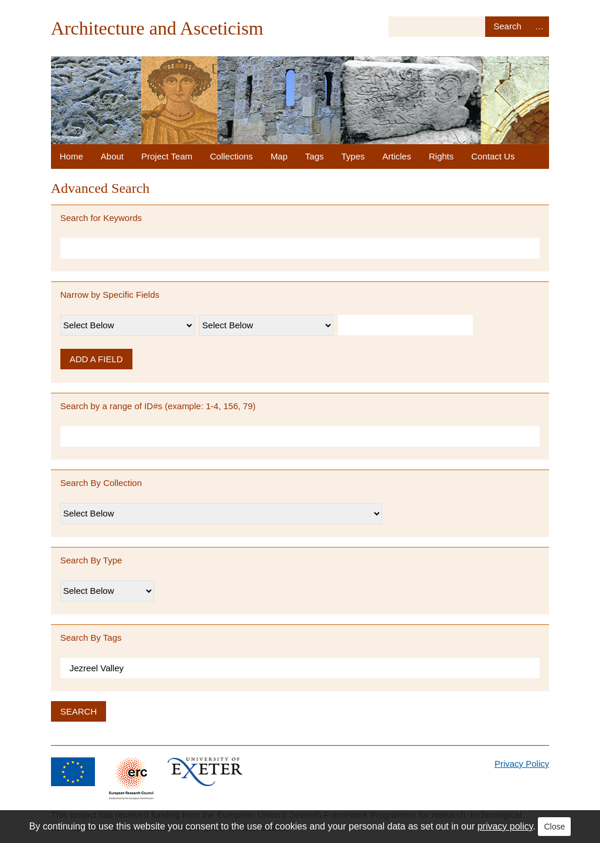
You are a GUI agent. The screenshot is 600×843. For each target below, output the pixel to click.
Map (279, 156)
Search (507, 26)
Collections (231, 156)
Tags (314, 156)
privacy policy (505, 826)
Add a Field (96, 359)
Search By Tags (91, 638)
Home (71, 156)
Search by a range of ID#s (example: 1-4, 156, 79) (158, 406)
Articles (397, 156)
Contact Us (492, 156)
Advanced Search (539, 26)
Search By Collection (101, 483)
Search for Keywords (101, 218)
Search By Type (91, 560)
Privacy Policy (522, 764)
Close (554, 826)
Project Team (166, 156)
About (112, 156)
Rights (441, 156)
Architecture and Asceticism (157, 28)
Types (353, 156)
